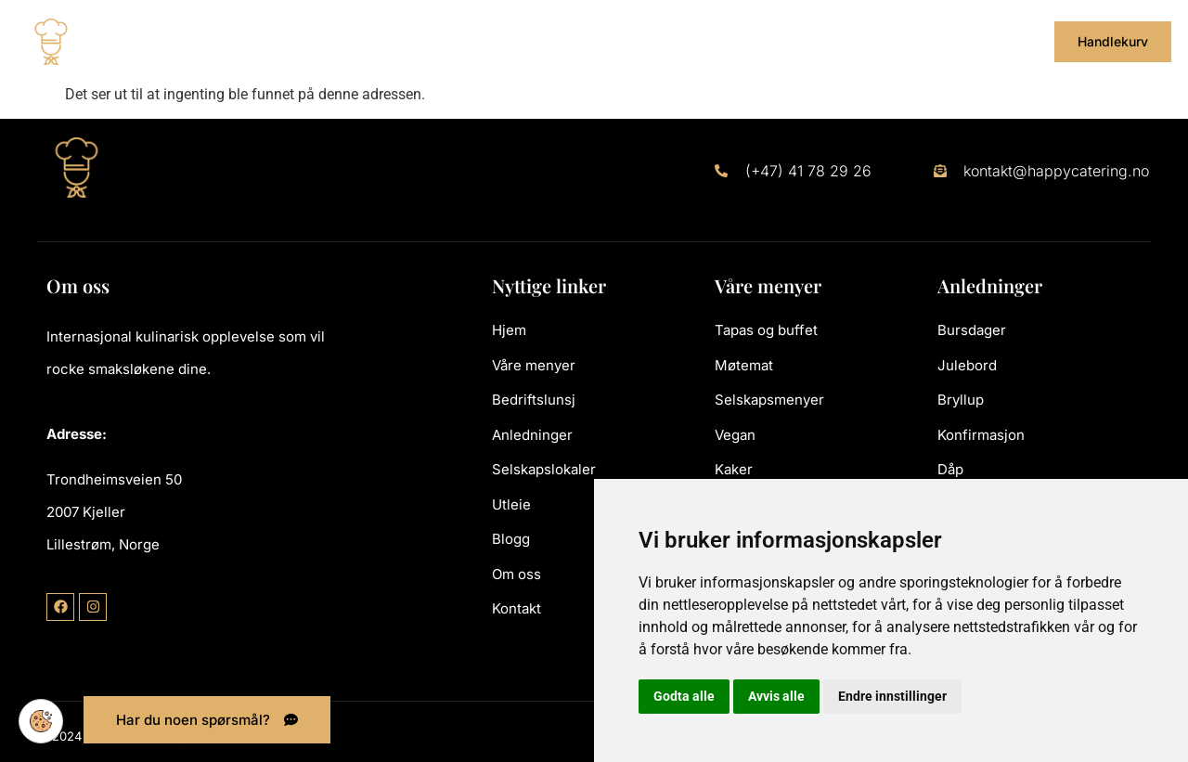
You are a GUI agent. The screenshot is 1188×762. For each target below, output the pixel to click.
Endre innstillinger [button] (892, 696)
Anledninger (524, 41)
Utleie (765, 41)
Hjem (187, 41)
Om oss (916, 41)
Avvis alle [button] (776, 696)
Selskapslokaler (658, 41)
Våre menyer (281, 41)
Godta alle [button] (684, 696)
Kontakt (993, 41)
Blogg (845, 41)
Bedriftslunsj (406, 41)
